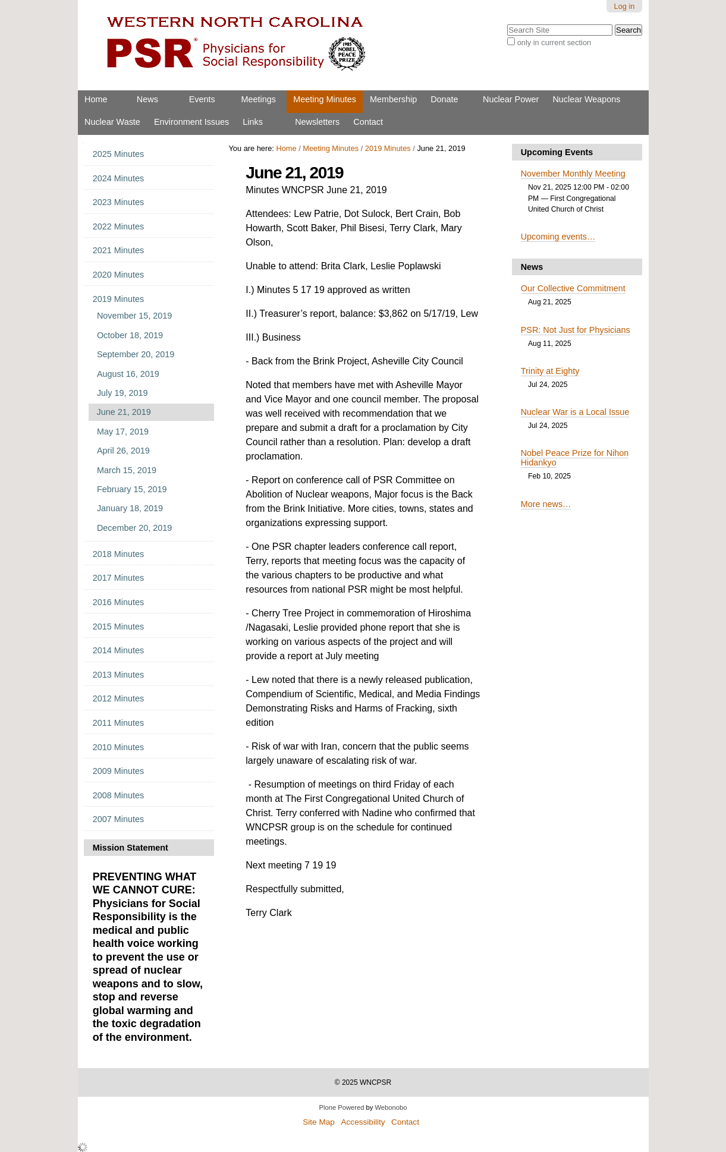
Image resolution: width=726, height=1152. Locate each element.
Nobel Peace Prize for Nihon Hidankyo (575, 457)
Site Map (319, 1122)
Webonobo (391, 1107)
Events (202, 99)
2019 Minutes (388, 148)
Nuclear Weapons (586, 99)
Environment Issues (191, 122)
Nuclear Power (511, 99)
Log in (624, 6)
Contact (368, 122)
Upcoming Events (557, 152)
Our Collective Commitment (573, 288)
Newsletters (317, 122)
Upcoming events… (558, 236)
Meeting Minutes (324, 99)
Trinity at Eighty (550, 371)
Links (253, 122)
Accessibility (363, 1122)
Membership (393, 99)
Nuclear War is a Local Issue (575, 412)
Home (95, 99)
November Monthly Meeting (573, 173)
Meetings (258, 99)
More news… (546, 504)
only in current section (554, 42)
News (147, 99)
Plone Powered (341, 1107)
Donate (444, 99)
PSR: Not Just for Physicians (575, 330)
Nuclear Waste (112, 122)
